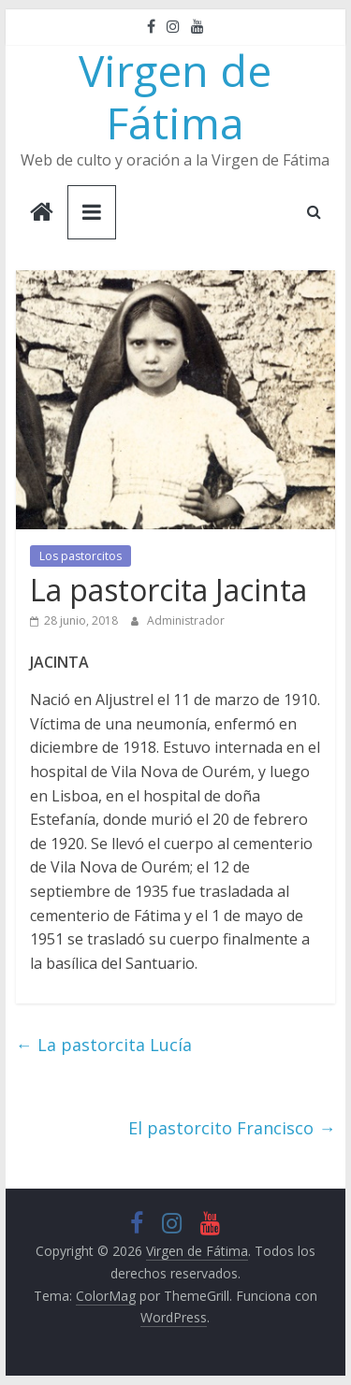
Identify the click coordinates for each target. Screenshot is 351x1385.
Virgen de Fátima (175, 96)
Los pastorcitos (80, 556)
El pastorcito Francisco (231, 1128)
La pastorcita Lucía (104, 1044)
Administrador (186, 620)
